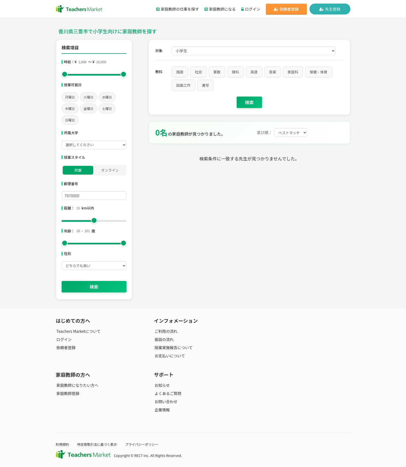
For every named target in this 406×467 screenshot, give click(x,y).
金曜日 (89, 108)
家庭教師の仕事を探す (177, 9)
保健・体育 (318, 71)
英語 (254, 71)
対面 (78, 170)
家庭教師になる (220, 9)
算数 (217, 71)
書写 (205, 85)
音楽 (272, 71)
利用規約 (63, 444)
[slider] (65, 74)
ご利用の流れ (165, 331)
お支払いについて (169, 355)
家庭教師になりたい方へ (77, 385)
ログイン (250, 9)
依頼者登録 (286, 9)
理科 (235, 71)
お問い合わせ (165, 401)
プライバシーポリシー (145, 444)
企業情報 (161, 409)
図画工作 (183, 85)
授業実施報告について (173, 347)
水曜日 (107, 97)
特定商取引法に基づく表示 (99, 444)
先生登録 (329, 9)
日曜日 (70, 120)
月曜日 (70, 97)
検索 (93, 286)
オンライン (110, 170)
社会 (198, 71)
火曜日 (89, 97)
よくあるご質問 (167, 393)
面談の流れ (163, 339)
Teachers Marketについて (78, 331)
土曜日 (107, 108)
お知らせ (161, 385)
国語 (180, 71)
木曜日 (70, 108)
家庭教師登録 (67, 393)
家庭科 (293, 71)
